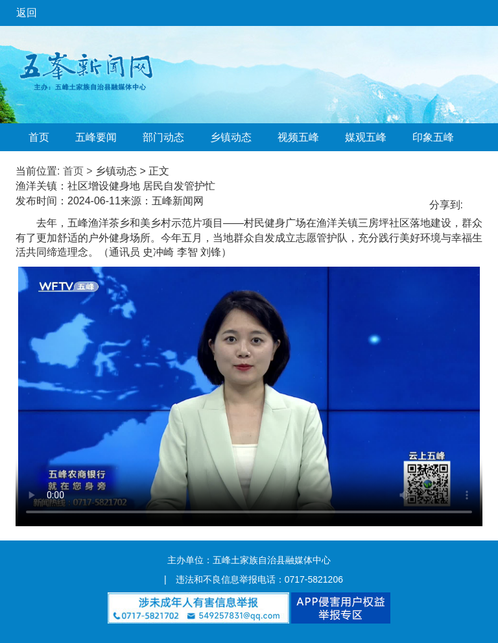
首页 (39, 137)
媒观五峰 (365, 137)
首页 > (78, 170)
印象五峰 (433, 137)
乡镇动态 (231, 137)
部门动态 (163, 137)
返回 (26, 12)
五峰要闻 (96, 137)
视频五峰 (298, 137)
